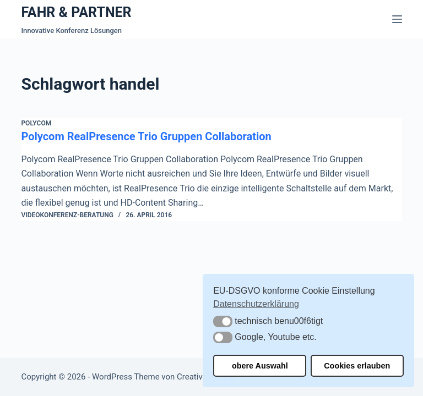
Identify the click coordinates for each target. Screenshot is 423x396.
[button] (222, 321)
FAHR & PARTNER (76, 12)
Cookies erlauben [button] (357, 365)
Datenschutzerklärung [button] (256, 304)
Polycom (36, 123)
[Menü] (397, 19)
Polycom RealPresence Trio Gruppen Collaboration (146, 136)
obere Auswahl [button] (260, 365)
